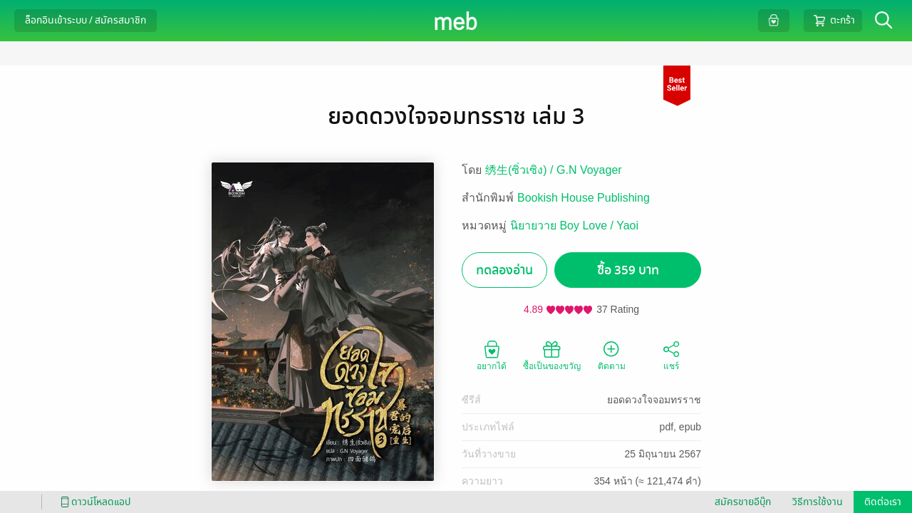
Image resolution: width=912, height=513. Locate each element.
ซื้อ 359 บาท (628, 270)
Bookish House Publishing (583, 198)
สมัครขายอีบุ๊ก (743, 501)
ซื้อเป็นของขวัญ (552, 354)
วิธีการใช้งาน (817, 501)
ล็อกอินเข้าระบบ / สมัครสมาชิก (85, 20)
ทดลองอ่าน (504, 270)
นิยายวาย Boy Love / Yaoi (574, 225)
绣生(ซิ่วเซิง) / (520, 170)
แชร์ (671, 354)
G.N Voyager (589, 170)
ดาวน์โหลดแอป (93, 501)
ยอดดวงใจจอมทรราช (654, 399)
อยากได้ (492, 354)
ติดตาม (612, 354)
